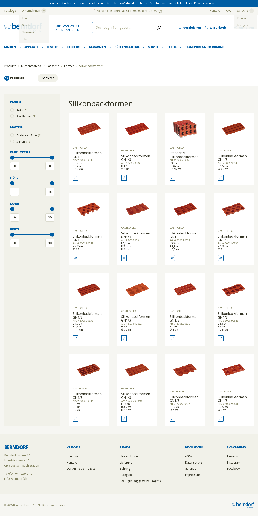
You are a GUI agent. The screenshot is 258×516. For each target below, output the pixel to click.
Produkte (10, 66)
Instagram (234, 462)
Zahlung (125, 469)
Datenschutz (193, 462)
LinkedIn (232, 456)
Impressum (192, 475)
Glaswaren (97, 47)
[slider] (12, 158)
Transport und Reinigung (204, 47)
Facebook (233, 469)
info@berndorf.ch (15, 479)
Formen (69, 66)
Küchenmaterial (127, 47)
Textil (171, 47)
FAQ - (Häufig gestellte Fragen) (140, 481)
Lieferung (126, 462)
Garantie (190, 469)
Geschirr (73, 47)
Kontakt (215, 11)
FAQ (229, 11)
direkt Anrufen (67, 27)
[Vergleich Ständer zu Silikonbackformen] (172, 178)
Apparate (31, 47)
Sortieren (48, 78)
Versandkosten (129, 456)
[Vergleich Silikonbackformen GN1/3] (75, 178)
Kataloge (10, 11)
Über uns (72, 456)
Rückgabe (126, 475)
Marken (10, 47)
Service (153, 47)
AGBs (188, 456)
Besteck (52, 47)
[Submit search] (159, 27)
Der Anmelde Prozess (81, 469)
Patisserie (52, 66)
